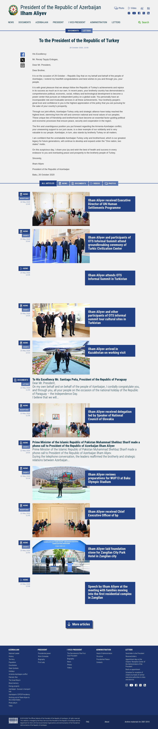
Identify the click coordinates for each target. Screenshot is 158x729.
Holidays (12, 671)
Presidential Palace (103, 659)
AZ (142, 8)
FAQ (87, 722)
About (107, 722)
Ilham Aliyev (33, 13)
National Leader (14, 653)
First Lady (41, 662)
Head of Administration (104, 653)
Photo (121, 8)
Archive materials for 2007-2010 (137, 722)
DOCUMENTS (25, 22)
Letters (87, 31)
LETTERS (116, 22)
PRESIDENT (58, 22)
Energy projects (14, 686)
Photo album (13, 703)
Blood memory (14, 683)
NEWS (11, 22)
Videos (69, 668)
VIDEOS (96, 183)
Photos (69, 665)
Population (12, 662)
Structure (99, 656)
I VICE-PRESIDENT (76, 22)
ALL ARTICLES (48, 183)
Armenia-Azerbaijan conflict (18, 674)
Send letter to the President (135, 653)
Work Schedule (43, 656)
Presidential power (44, 653)
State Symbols (14, 668)
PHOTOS (112, 183)
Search (145, 22)
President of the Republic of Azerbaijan (60, 7)
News (69, 662)
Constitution (13, 665)
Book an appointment (133, 669)
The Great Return (14, 680)
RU (148, 8)
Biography (41, 659)
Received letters (131, 656)
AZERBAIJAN (41, 22)
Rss (148, 13)
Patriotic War (13, 677)
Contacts (99, 662)
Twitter (144, 13)
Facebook (139, 13)
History (11, 656)
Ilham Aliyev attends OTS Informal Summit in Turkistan (107, 277)
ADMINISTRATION (98, 22)
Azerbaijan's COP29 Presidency (19, 694)
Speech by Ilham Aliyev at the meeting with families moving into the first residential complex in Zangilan (110, 592)
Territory (12, 659)
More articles (81, 624)
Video (133, 8)
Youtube (134, 13)
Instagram (129, 13)
